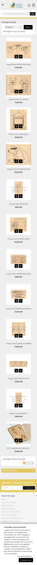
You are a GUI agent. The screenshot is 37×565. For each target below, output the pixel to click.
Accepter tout (25, 560)
